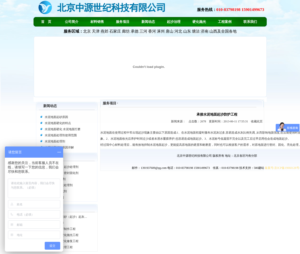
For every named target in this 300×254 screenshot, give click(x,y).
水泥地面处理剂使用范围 (61, 135)
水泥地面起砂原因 (56, 117)
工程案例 (224, 22)
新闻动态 (148, 22)
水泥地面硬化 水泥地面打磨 (62, 129)
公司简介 (71, 22)
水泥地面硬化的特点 (58, 123)
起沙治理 (173, 22)
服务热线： (230, 9)
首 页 (46, 22)
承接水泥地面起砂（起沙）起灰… (65, 216)
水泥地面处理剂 (55, 141)
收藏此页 (257, 121)
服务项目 (122, 22)
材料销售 (97, 22)
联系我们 (250, 22)
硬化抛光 (199, 22)
